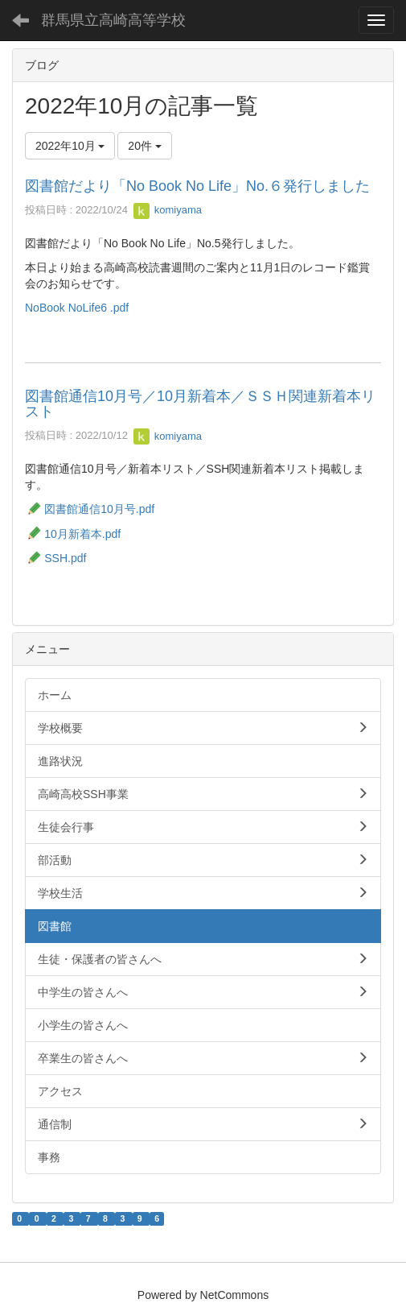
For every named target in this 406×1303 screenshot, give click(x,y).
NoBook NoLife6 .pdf (77, 307)
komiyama (167, 210)
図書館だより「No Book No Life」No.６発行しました (197, 186)
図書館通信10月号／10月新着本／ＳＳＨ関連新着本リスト (200, 404)
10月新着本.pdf (73, 533)
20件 (144, 145)
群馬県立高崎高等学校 (113, 20)
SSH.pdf (55, 558)
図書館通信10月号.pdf (99, 509)
